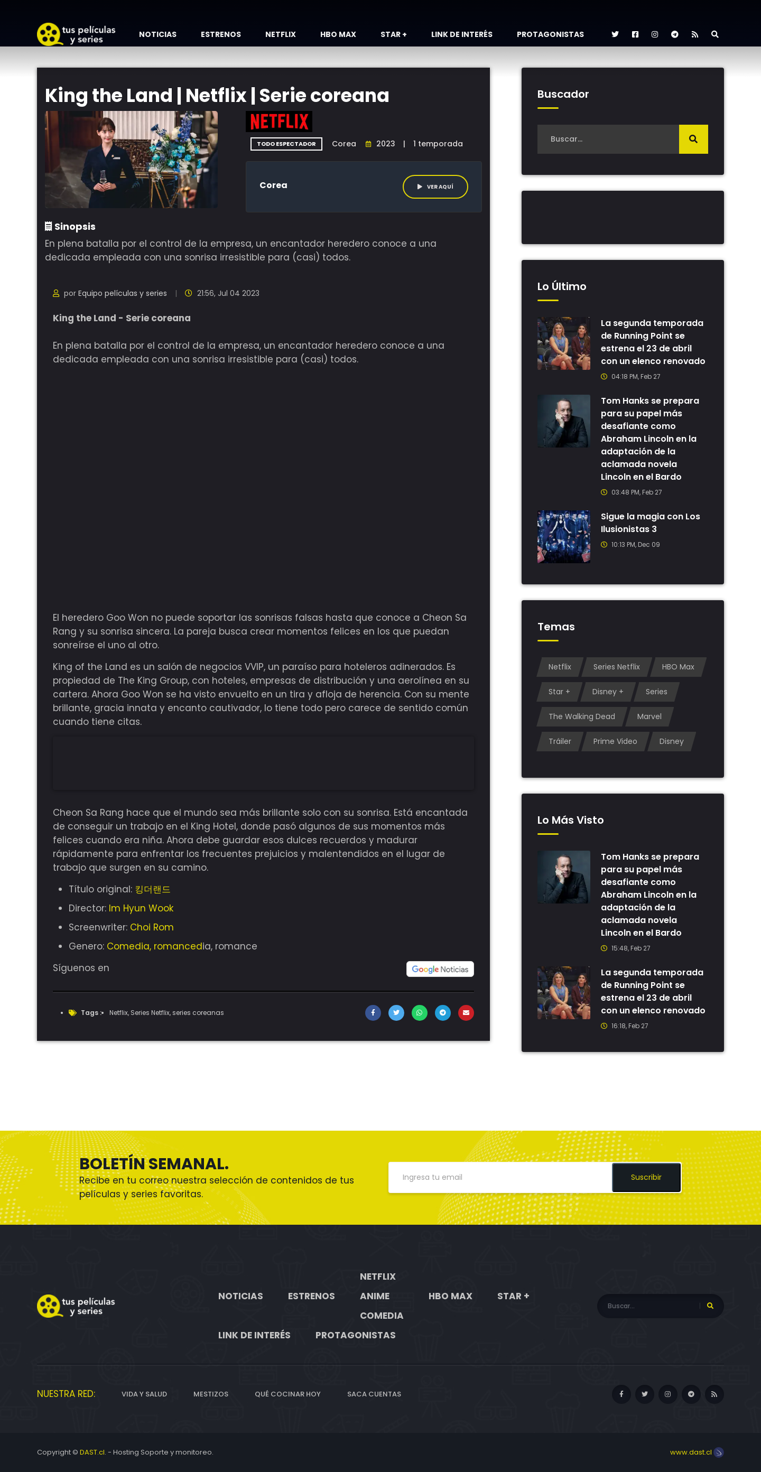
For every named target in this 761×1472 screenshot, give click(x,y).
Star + (393, 34)
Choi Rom (152, 927)
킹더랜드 (153, 889)
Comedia (382, 1315)
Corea (344, 143)
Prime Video (615, 741)
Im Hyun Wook (141, 908)
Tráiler (560, 741)
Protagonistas (550, 34)
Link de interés (462, 34)
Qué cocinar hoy (288, 1394)
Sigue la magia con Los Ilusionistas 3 (650, 522)
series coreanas (198, 1012)
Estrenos (221, 34)
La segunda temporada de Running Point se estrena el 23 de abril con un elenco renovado (653, 342)
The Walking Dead (582, 716)
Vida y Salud (144, 1394)
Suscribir (646, 1177)
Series (656, 691)
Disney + (608, 691)
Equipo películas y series (122, 293)
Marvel (649, 716)
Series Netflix (150, 1012)
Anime (374, 1296)
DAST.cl (92, 1452)
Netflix (280, 34)
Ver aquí (435, 187)
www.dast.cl (697, 1452)
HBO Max (338, 34)
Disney (672, 741)
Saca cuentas (374, 1394)
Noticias (158, 34)
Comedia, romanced (154, 946)
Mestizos (210, 1394)
